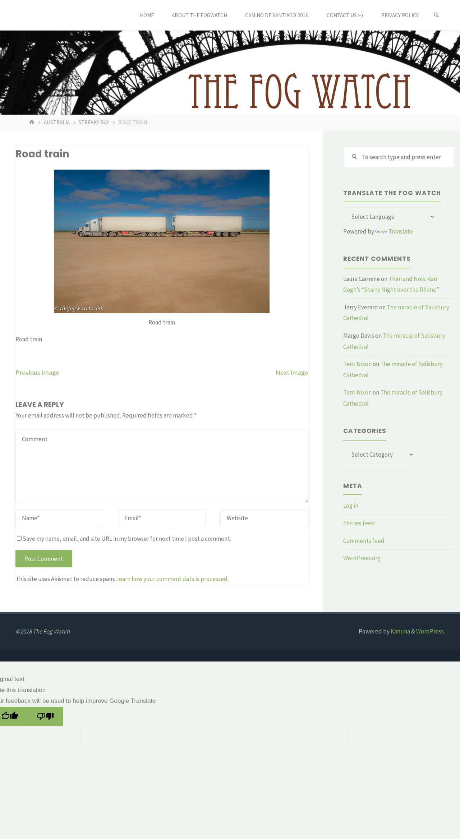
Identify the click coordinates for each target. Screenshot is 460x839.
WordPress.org (362, 558)
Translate (394, 231)
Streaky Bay (93, 122)
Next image (292, 372)
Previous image (37, 372)
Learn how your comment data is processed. (172, 579)
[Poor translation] (45, 717)
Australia (57, 122)
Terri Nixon (357, 364)
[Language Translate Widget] (389, 216)
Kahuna (400, 631)
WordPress (430, 631)
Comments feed (364, 541)
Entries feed (359, 523)
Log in (350, 506)
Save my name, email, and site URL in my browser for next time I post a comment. (124, 539)
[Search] (436, 15)
